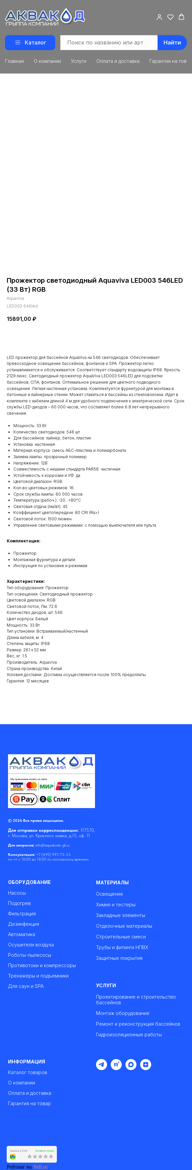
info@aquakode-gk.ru (52, 845)
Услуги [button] (78, 61)
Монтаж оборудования (122, 1013)
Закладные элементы (120, 915)
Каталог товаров (27, 1072)
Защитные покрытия (119, 958)
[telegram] (101, 1068)
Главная (14, 61)
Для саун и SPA (25, 986)
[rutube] (116, 1068)
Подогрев (19, 903)
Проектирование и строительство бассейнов (136, 999)
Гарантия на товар (29, 1103)
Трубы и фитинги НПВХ (122, 947)
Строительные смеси (121, 936)
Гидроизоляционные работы (129, 1034)
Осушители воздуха (31, 944)
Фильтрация (22, 913)
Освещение (109, 894)
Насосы (17, 893)
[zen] (145, 1068)
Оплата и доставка (117, 61)
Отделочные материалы (124, 926)
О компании (47, 61)
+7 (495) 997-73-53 (53, 854)
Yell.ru (40, 1167)
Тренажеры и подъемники (38, 976)
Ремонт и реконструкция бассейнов (138, 1024)
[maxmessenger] (130, 1068)
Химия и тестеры (115, 904)
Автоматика (21, 934)
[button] (159, 17)
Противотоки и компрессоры (42, 965)
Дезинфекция (23, 924)
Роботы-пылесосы (29, 955)
